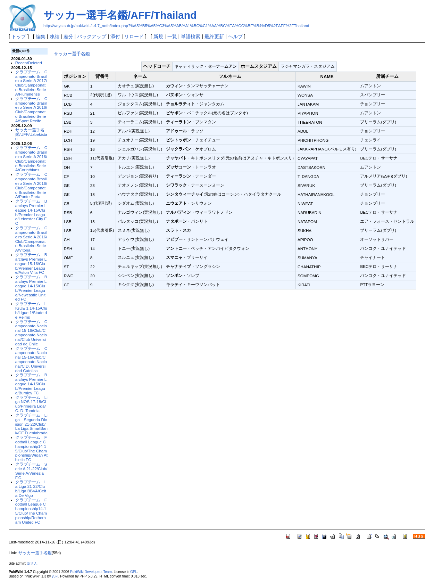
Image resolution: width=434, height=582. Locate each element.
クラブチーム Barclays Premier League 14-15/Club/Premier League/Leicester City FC (31, 212)
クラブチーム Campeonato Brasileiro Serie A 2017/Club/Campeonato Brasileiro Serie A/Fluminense (31, 82)
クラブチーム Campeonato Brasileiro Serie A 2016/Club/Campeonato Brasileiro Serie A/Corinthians (31, 158)
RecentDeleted (28, 62)
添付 (115, 36)
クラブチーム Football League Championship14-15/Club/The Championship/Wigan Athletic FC (31, 448)
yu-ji (55, 576)
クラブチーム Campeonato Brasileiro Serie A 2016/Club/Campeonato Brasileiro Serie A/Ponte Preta (31, 185)
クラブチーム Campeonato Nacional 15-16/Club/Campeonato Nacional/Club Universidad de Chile (31, 332)
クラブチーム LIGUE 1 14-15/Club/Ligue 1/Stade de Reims (31, 310)
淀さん (32, 563)
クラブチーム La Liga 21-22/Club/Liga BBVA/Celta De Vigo (31, 488)
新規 (158, 36)
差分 (68, 36)
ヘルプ (235, 36)
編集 (40, 36)
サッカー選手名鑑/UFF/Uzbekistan (31, 134)
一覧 (172, 36)
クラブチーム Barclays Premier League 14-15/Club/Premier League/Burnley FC (31, 383)
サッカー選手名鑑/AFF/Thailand (120, 15)
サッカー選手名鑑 (72, 53)
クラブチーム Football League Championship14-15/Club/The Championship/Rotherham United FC (31, 511)
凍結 (54, 36)
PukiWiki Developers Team (91, 572)
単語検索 (190, 36)
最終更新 (214, 36)
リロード (134, 36)
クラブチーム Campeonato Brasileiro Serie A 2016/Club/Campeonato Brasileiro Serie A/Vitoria (31, 239)
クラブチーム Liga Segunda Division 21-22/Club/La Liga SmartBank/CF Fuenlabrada (31, 424)
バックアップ (91, 36)
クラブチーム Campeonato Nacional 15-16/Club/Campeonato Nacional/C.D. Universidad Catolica (31, 359)
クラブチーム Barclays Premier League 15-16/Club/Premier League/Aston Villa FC (31, 263)
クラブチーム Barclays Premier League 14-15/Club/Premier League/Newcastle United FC (31, 287)
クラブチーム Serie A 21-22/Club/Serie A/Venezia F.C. (31, 470)
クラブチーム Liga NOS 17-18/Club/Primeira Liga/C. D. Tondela (31, 404)
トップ (18, 36)
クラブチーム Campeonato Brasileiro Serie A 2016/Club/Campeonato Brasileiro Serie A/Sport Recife (31, 109)
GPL (133, 572)
